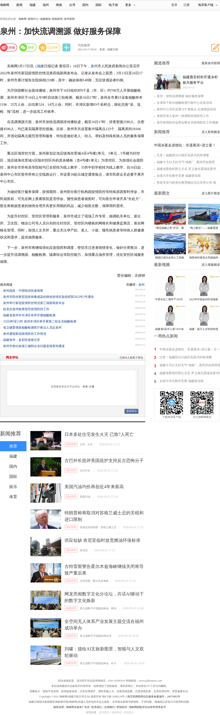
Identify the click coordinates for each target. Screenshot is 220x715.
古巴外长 (85, 470)
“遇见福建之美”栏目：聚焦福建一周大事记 (169, 228)
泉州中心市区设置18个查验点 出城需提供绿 (186, 109)
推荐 (13, 446)
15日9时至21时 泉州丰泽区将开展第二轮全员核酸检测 (39, 321)
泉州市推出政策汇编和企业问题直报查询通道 (34, 346)
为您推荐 (84, 45)
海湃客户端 (207, 5)
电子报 (113, 5)
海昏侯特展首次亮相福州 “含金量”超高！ (203, 258)
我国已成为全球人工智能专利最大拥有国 (169, 258)
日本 (82, 444)
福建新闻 (71, 608)
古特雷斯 (85, 580)
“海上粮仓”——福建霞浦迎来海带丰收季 (203, 228)
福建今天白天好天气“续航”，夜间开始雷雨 (186, 162)
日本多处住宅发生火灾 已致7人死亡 (99, 434)
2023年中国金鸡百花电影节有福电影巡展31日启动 (203, 300)
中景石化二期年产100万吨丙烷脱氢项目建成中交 (169, 300)
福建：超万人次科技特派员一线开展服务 (203, 329)
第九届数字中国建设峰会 (94, 608)
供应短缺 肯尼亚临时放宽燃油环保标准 (102, 540)
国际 (98, 5)
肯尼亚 (84, 550)
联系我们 (97, 707)
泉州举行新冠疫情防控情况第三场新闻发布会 (34, 303)
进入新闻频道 (211, 132)
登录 (85, 386)
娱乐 (13, 486)
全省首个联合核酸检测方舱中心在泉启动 (184, 102)
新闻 (19, 5)
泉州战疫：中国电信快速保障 (23, 290)
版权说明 (58, 707)
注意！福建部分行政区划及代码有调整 (183, 155)
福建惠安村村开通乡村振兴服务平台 (200, 79)
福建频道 (45, 18)
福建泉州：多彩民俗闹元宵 (21, 340)
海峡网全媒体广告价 (78, 707)
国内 (85, 5)
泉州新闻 (69, 18)
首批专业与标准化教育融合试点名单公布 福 (186, 182)
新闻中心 (33, 18)
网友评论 (12, 357)
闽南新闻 (57, 18)
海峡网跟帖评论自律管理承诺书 (147, 707)
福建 (32, 5)
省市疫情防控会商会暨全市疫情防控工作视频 (187, 122)
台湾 (72, 5)
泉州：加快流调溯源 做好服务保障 (180, 96)
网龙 (113, 608)
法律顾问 (109, 707)
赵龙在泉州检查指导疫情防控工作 (26, 309)
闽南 (59, 5)
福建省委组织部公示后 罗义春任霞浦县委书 (186, 169)
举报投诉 (121, 707)
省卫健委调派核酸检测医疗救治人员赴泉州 (32, 327)
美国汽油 (85, 496)
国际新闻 (71, 444)
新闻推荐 (10, 434)
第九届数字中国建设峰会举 (96, 635)
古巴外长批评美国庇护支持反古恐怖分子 (104, 460)
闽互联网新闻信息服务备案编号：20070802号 (153, 696)
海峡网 (4, 5)
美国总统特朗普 (89, 527)
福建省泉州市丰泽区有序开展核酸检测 (29, 315)
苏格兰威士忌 (108, 527)
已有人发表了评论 (131, 357)
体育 (13, 497)
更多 (130, 5)
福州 (46, 5)
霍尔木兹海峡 (100, 580)
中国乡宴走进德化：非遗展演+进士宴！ (185, 145)
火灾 (90, 444)
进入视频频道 (211, 264)
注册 (186, 5)
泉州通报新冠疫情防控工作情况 (24, 333)
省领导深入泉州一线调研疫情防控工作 (183, 116)
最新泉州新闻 (211, 63)
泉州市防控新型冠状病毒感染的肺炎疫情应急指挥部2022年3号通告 (48, 296)
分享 (66, 48)
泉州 (94, 66)
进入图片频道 (211, 193)
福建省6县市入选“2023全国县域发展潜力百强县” (169, 329)
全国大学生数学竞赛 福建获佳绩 (179, 175)
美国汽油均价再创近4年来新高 (94, 486)
